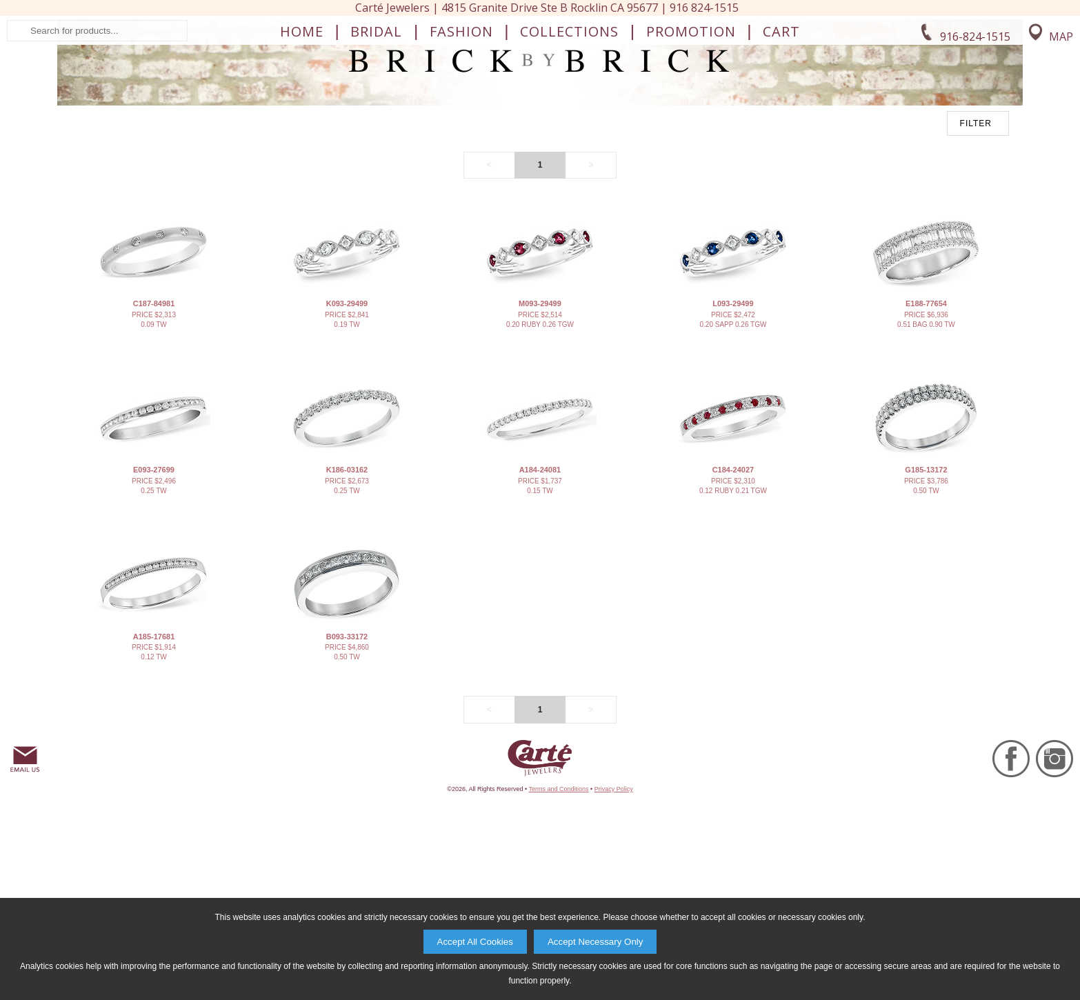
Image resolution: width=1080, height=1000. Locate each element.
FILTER (976, 278)
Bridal (376, 142)
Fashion (461, 142)
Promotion (691, 142)
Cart (781, 142)
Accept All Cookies (475, 942)
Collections (569, 142)
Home (301, 142)
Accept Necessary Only (595, 942)
